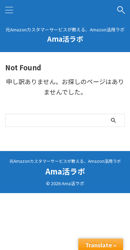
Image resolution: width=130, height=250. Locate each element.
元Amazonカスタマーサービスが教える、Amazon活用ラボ (65, 161)
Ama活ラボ (65, 39)
